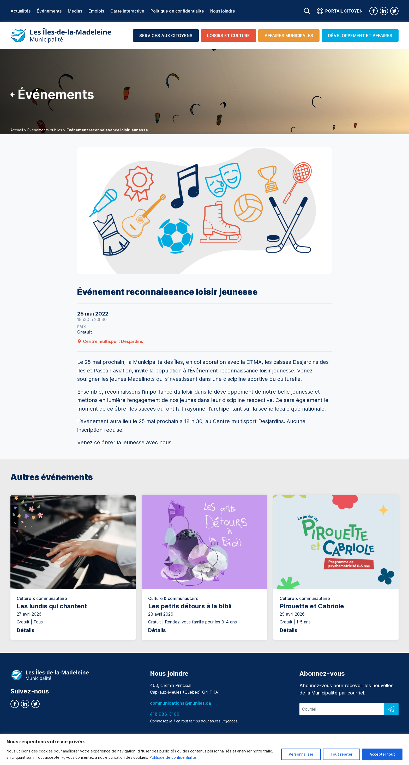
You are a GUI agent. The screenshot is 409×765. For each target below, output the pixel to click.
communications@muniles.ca (180, 703)
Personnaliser (301, 754)
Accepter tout (382, 754)
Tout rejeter (341, 754)
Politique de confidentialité (172, 757)
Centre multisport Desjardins (110, 341)
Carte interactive (127, 11)
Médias (75, 11)
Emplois (96, 11)
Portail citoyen (340, 11)
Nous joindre (222, 11)
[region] (204, 749)
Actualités (20, 11)
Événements (49, 11)
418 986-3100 (164, 714)
